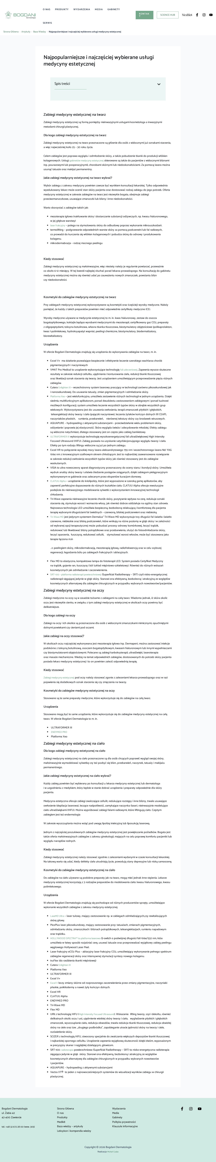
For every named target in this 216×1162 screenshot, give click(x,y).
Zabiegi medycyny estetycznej (61, 677)
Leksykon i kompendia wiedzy (74, 1131)
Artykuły (25, 32)
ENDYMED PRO (60, 732)
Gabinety (113, 9)
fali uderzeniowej (129, 370)
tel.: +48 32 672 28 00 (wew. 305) (20, 1126)
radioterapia (68, 1050)
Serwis (47, 23)
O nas (46, 9)
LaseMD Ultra (58, 916)
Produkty (62, 9)
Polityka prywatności (124, 1122)
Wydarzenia (81, 9)
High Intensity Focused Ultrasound (98, 1014)
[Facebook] (197, 15)
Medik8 (61, 1122)
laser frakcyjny (58, 225)
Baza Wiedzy (39, 32)
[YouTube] (211, 15)
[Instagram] (204, 15)
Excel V (54, 983)
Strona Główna (11, 32)
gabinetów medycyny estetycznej (88, 160)
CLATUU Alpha (59, 481)
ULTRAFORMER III (60, 436)
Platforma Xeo (58, 396)
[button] (144, 15)
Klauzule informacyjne (125, 1126)
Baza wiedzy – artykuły (70, 1126)
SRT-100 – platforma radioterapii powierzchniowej (78, 574)
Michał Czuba (113, 1152)
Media (99, 9)
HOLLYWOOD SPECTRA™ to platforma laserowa (78, 938)
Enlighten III (65, 387)
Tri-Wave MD (57, 517)
